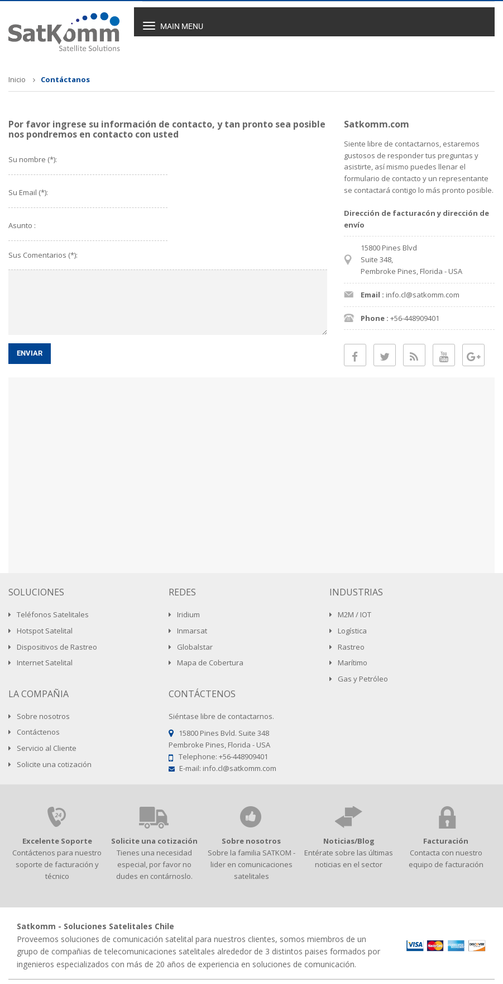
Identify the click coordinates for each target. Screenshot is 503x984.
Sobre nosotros (251, 841)
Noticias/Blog (349, 841)
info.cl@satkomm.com (239, 768)
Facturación (445, 841)
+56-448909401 (243, 756)
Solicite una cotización (154, 841)
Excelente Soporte (57, 841)
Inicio (17, 79)
